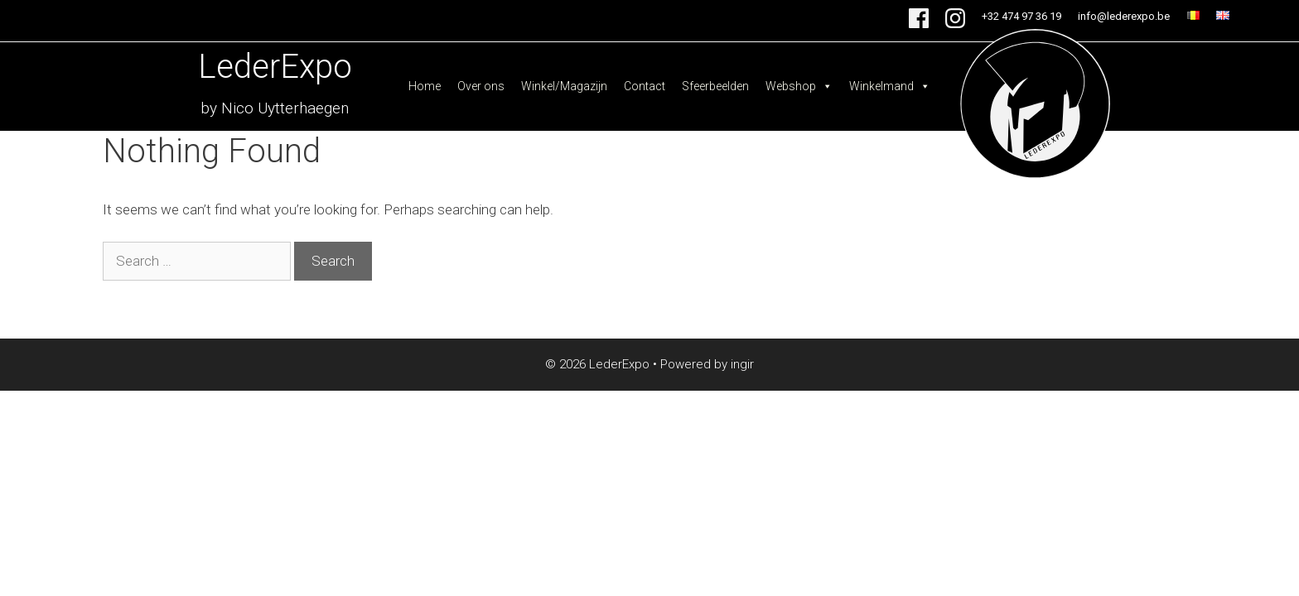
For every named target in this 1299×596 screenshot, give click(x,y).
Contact (644, 86)
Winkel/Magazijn (564, 86)
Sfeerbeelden (715, 86)
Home (424, 86)
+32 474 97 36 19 (1021, 16)
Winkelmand (889, 86)
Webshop (799, 86)
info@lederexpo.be (1124, 16)
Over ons (481, 86)
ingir (742, 364)
